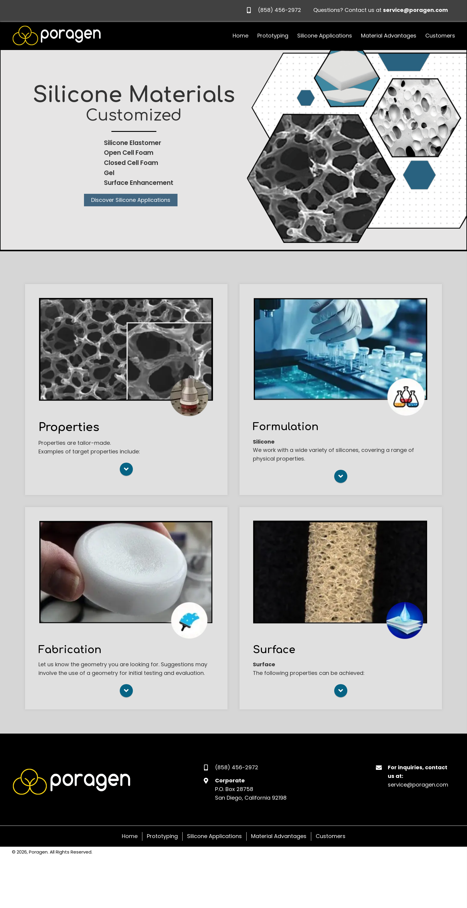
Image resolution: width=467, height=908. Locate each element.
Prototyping (162, 837)
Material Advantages (278, 837)
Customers (330, 837)
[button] (131, 200)
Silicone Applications (214, 837)
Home (130, 837)
